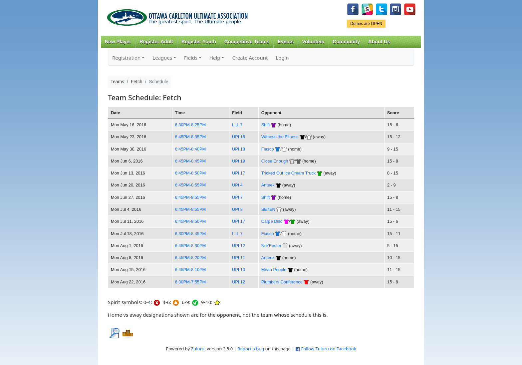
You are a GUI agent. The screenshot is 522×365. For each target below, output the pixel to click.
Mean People (274, 269)
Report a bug (250, 349)
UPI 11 (238, 257)
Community (346, 41)
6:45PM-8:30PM (190, 245)
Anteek (268, 184)
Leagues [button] (162, 57)
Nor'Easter (271, 245)
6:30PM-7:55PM (190, 281)
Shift (265, 124)
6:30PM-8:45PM (190, 233)
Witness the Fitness (280, 136)
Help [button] (214, 57)
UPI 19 (238, 161)
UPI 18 (238, 149)
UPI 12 (238, 245)
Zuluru (198, 349)
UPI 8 (237, 209)
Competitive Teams (246, 41)
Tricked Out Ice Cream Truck (288, 173)
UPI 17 (238, 173)
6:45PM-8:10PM (190, 269)
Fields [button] (190, 57)
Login (282, 57)
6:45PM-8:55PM (190, 184)
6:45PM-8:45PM (190, 161)
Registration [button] (126, 57)
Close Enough (274, 161)
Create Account (250, 57)
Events (286, 41)
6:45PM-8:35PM (190, 136)
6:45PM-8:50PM (190, 173)
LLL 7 (237, 124)
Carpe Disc (271, 221)
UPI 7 (237, 197)
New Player (118, 41)
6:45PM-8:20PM (190, 257)
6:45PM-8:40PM (190, 149)
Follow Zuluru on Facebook (328, 349)
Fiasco (267, 149)
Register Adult (156, 41)
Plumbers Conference (282, 281)
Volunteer (313, 41)
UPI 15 (238, 136)
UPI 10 (238, 269)
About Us (379, 41)
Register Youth (198, 41)
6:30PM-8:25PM (190, 124)
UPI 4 (237, 184)
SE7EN (268, 209)
